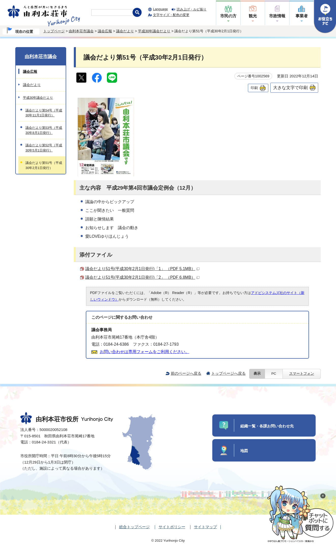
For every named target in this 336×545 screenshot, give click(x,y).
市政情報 (277, 16)
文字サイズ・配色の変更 (171, 15)
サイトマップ (205, 527)
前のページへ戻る (186, 373)
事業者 (302, 16)
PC (273, 373)
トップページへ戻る (228, 373)
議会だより (125, 31)
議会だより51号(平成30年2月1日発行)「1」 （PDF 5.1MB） (142, 269)
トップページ (54, 31)
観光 (253, 16)
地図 (244, 451)
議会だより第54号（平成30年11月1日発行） (43, 112)
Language (160, 9)
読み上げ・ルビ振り (191, 9)
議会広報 (105, 31)
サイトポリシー (172, 527)
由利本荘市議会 (81, 31)
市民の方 (228, 16)
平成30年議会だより (154, 31)
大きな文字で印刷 (290, 87)
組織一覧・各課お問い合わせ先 (267, 426)
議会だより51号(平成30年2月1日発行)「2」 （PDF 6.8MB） (142, 277)
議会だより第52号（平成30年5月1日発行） (43, 147)
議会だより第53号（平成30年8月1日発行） (43, 130)
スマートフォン (301, 373)
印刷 (254, 88)
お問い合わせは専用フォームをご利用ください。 (144, 352)
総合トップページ (134, 527)
